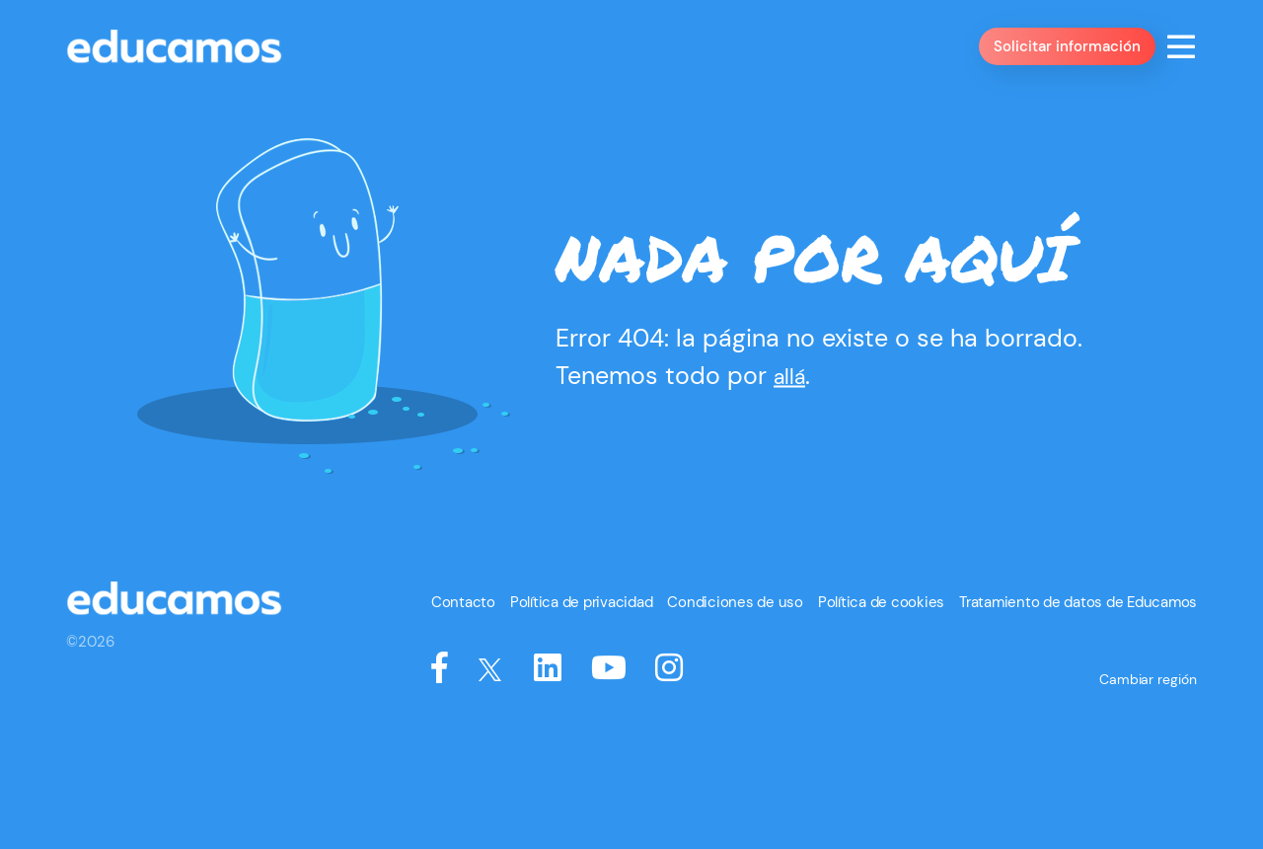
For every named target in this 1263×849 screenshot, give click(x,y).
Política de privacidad (628, 711)
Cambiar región (1150, 769)
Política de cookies (902, 711)
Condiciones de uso (769, 711)
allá (793, 439)
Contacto (518, 711)
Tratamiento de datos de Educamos (1085, 711)
